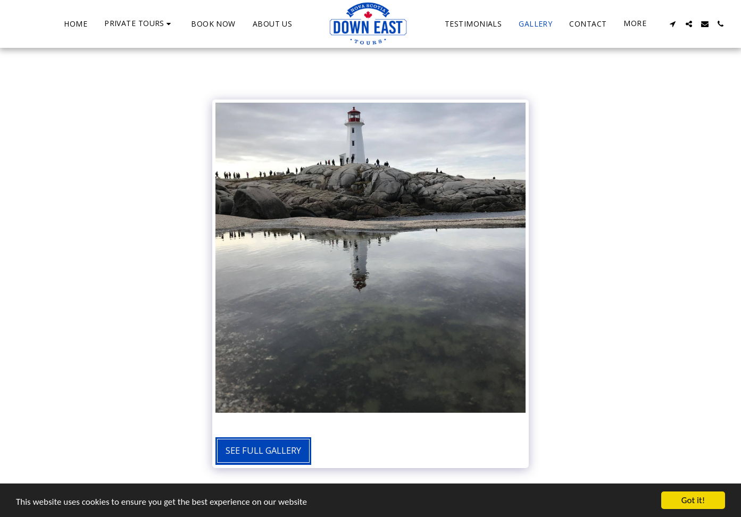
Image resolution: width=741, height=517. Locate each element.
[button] (139, 23)
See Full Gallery (263, 450)
